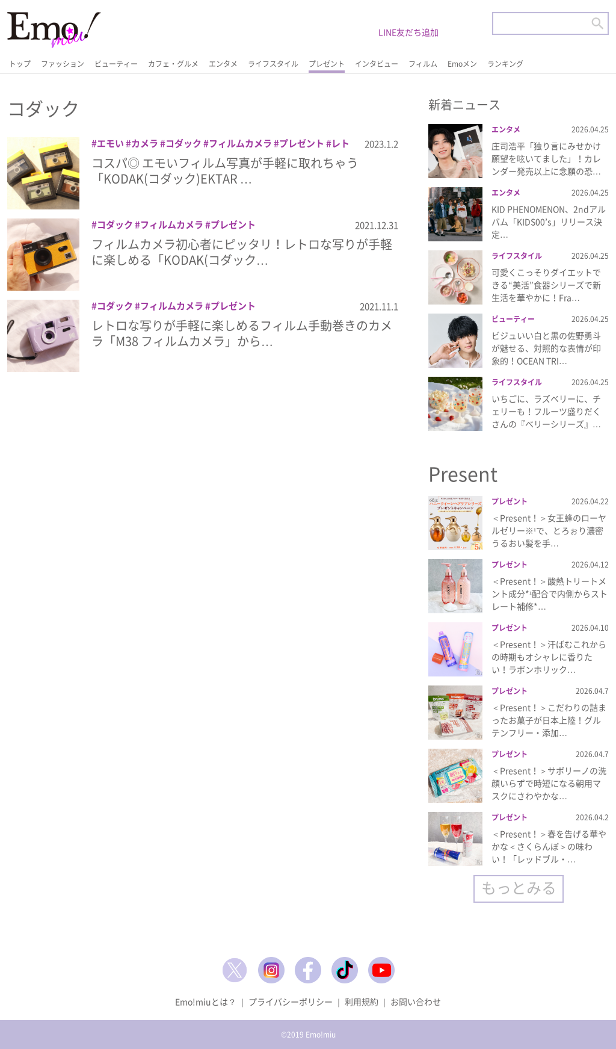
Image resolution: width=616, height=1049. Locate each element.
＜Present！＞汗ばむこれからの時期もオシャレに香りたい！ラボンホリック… (548, 656)
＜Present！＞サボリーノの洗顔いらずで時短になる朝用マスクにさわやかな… (548, 783)
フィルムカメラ (240, 143)
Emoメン (462, 63)
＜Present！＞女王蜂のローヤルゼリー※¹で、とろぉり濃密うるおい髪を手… (548, 530)
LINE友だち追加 (408, 32)
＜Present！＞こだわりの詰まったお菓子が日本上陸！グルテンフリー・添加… (548, 719)
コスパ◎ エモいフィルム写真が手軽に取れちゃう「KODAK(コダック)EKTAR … (225, 170)
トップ (20, 63)
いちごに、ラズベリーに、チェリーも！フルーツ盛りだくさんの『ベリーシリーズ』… (546, 411)
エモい (110, 143)
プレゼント (327, 63)
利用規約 (361, 1001)
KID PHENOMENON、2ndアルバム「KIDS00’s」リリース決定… (548, 221)
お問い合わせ (415, 1001)
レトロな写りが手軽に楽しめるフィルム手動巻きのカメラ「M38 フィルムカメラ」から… (241, 333)
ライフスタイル (273, 63)
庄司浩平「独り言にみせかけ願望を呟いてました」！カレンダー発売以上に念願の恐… (546, 158)
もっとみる (518, 887)
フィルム (422, 63)
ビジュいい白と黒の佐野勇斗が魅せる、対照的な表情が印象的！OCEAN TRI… (546, 348)
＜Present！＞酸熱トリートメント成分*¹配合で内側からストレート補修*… (549, 593)
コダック (183, 143)
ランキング (505, 63)
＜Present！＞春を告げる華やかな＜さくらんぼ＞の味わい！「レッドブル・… (548, 846)
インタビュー (376, 63)
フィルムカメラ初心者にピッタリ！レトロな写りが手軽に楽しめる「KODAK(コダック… (241, 251)
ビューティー (116, 63)
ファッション (62, 63)
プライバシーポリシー (290, 1001)
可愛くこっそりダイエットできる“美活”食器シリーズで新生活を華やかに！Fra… (546, 284)
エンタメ (223, 63)
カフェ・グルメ (173, 63)
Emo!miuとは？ (205, 1001)
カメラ (144, 143)
